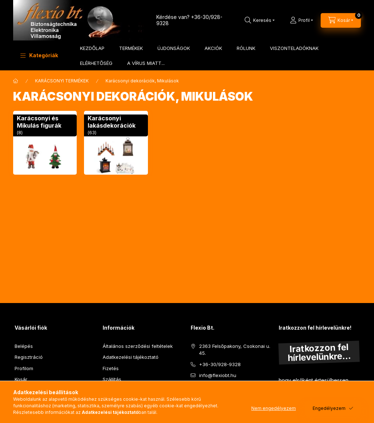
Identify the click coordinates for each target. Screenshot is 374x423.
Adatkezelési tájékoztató (131, 357)
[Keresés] (259, 20)
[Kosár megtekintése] (341, 20)
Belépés (24, 346)
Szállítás (112, 379)
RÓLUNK (246, 48)
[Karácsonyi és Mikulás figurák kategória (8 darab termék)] (45, 142)
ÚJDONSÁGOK (173, 48)
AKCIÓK (213, 48)
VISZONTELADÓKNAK (294, 48)
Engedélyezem (329, 408)
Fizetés (111, 368)
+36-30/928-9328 (220, 364)
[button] (39, 55)
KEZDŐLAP (92, 48)
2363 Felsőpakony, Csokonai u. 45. (234, 349)
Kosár (21, 379)
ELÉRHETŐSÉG (96, 63)
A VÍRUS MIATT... (146, 63)
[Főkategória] (15, 81)
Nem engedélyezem (273, 408)
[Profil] (301, 20)
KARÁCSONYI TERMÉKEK (62, 81)
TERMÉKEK (131, 48)
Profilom (24, 368)
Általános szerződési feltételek (138, 346)
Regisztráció (29, 357)
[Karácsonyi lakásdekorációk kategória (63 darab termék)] (116, 142)
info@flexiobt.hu (217, 375)
